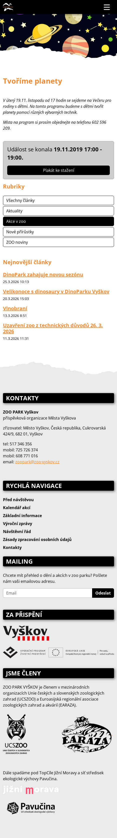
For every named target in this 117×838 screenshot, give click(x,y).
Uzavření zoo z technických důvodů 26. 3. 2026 (53, 328)
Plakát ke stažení (58, 170)
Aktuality (14, 211)
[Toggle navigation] (107, 7)
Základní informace (22, 515)
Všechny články (20, 200)
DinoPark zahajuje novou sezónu (43, 274)
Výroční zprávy (17, 523)
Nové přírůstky (20, 232)
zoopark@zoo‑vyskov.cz (37, 462)
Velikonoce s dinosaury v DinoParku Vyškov (56, 291)
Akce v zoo (16, 221)
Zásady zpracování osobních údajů (37, 539)
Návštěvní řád (17, 531)
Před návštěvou (18, 499)
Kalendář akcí (16, 507)
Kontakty (12, 547)
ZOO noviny (17, 242)
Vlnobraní (15, 308)
